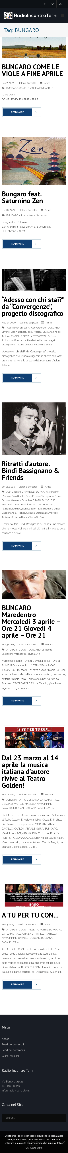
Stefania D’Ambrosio (47, 512)
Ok (27, 1147)
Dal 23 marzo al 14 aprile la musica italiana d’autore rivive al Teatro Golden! (30, 771)
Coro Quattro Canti (21, 496)
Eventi (47, 924)
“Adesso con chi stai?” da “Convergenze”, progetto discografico (33, 306)
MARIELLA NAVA (20, 336)
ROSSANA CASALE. (35, 808)
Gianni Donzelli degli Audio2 (26, 331)
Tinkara (6, 517)
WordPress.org (11, 1055)
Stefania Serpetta (27, 83)
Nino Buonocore (17, 340)
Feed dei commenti (13, 1050)
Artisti (47, 83)
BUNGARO (12, 88)
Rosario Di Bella (24, 344)
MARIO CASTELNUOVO (41, 504)
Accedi (6, 1039)
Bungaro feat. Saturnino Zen (22, 197)
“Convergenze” (38, 327)
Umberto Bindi (19, 517)
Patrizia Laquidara (11, 508)
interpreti (7, 504)
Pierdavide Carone (37, 340)
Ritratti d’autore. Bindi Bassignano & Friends (30, 470)
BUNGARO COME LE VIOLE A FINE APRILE (32, 70)
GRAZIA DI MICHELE (44, 500)
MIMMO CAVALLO (40, 336)
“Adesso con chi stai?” (17, 327)
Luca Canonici (20, 504)
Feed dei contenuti (13, 1044)
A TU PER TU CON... (17, 649)
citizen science (27, 215)
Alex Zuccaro (13, 491)
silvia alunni (34, 654)
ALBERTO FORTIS (16, 799)
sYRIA (50, 808)
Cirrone (6, 331)
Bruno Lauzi (28, 491)
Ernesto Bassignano (42, 496)
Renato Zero (29, 508)
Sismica (30, 512)
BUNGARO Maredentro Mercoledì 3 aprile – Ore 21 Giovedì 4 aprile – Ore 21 (31, 621)
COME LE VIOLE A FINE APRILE (36, 88)
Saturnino (41, 215)
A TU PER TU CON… (30, 914)
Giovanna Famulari (21, 500)
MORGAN (18, 808)
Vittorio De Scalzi (43, 344)
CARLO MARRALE (49, 799)
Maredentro (20, 654)
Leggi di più (36, 1147)
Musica (49, 644)
